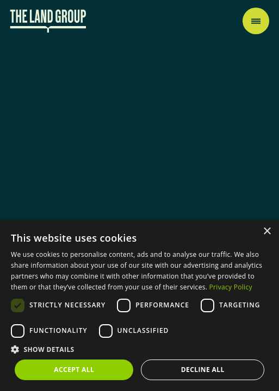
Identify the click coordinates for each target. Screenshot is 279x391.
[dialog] (139, 305)
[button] (139, 349)
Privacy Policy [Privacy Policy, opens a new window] (230, 287)
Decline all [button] (203, 369)
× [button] (267, 232)
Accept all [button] (74, 369)
